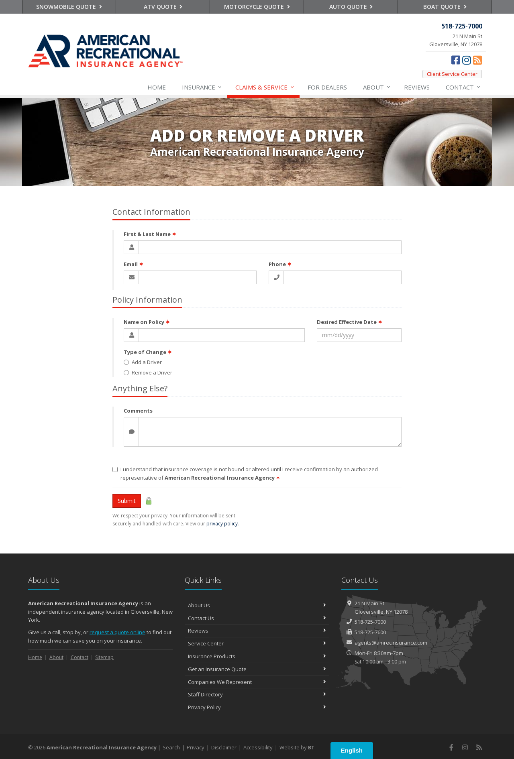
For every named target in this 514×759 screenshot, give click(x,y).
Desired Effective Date (349, 322)
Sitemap (104, 657)
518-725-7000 (370, 621)
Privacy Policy (257, 707)
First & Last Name (150, 234)
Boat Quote (445, 6)
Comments (138, 410)
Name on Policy (147, 322)
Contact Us (257, 618)
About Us (257, 605)
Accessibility (258, 747)
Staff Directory (257, 694)
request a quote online (117, 632)
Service (265, 87)
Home (156, 87)
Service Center (257, 643)
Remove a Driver (148, 372)
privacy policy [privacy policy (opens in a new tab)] (222, 523)
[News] (477, 60)
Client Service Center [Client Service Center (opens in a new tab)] (452, 73)
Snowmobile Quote (69, 6)
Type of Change (148, 352)
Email (133, 264)
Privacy (195, 747)
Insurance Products (257, 656)
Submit (127, 501)
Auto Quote (351, 6)
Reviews (417, 87)
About (377, 87)
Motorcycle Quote (257, 6)
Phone (280, 264)
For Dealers (327, 87)
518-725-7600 (370, 632)
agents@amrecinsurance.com (391, 642)
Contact (463, 87)
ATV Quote (163, 6)
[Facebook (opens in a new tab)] (455, 60)
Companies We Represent (257, 682)
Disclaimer (224, 747)
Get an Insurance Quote (257, 669)
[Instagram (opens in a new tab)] (466, 60)
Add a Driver (143, 362)
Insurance (202, 87)
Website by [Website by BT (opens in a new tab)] (296, 747)
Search (171, 747)
